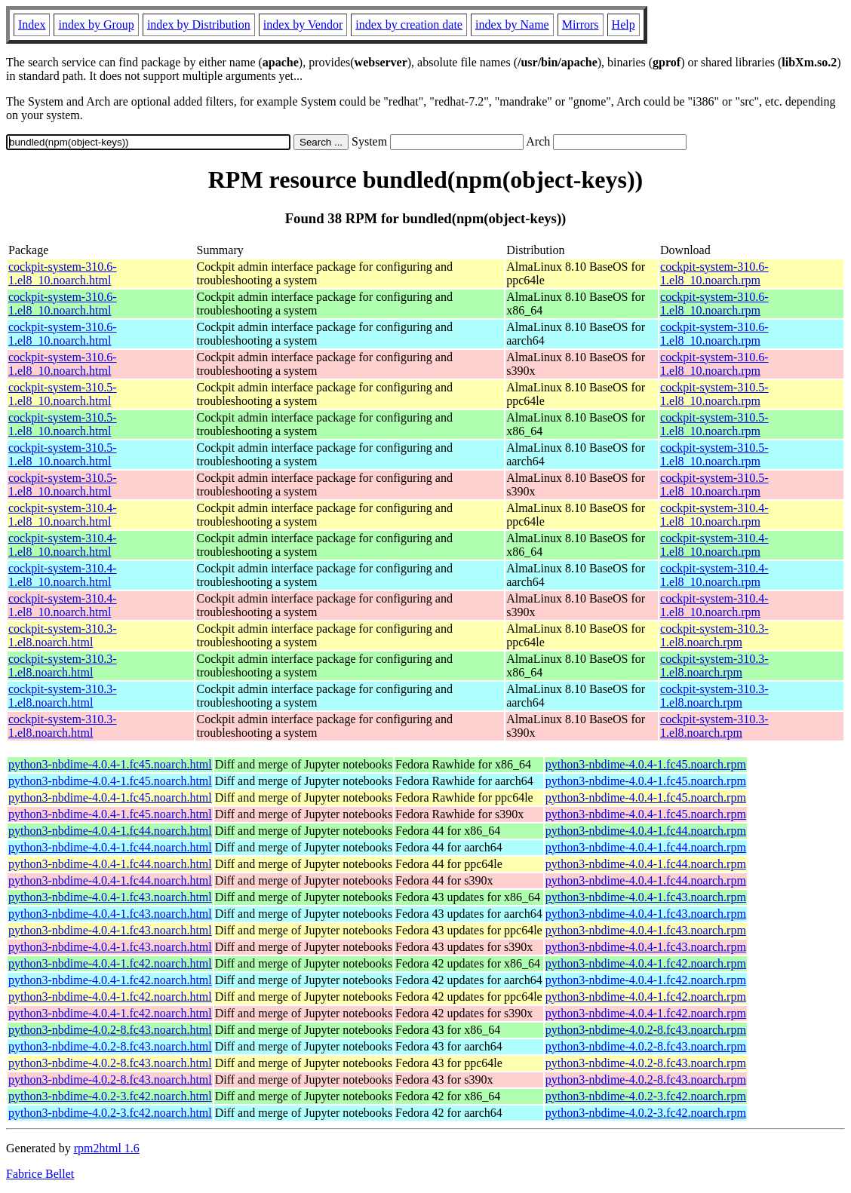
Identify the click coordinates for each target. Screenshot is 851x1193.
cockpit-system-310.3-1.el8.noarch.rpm (714, 635)
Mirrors (580, 24)
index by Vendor (303, 24)
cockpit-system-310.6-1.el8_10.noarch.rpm (714, 273)
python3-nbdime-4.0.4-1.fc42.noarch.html (110, 963)
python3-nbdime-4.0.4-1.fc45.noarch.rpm (645, 764)
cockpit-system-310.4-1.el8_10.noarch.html (62, 514)
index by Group (96, 24)
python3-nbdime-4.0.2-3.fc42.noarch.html (110, 1096)
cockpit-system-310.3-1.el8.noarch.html (62, 635)
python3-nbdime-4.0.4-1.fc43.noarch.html (110, 897)
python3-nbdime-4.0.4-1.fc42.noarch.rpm (645, 963)
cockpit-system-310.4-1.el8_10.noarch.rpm (714, 514)
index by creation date (408, 24)
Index (31, 24)
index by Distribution (198, 24)
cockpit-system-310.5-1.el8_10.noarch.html (62, 394)
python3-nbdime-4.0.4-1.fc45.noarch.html (110, 764)
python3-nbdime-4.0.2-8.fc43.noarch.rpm (645, 1029)
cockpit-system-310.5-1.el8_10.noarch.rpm (714, 394)
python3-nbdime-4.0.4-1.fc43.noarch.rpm (645, 897)
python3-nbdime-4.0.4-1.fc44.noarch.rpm (645, 830)
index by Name (512, 24)
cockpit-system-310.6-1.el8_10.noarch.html (62, 273)
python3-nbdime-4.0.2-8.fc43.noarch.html (110, 1029)
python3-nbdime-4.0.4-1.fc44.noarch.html (110, 830)
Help (623, 24)
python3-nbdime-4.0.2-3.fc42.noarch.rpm (645, 1096)
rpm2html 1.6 (107, 1148)
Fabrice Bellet (40, 1173)
